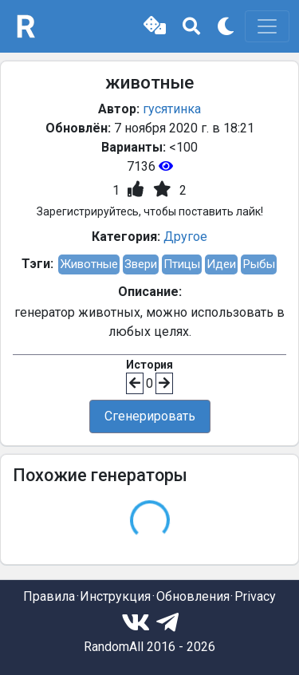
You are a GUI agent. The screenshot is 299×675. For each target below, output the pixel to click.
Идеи (221, 264)
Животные (89, 264)
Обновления (193, 596)
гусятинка (172, 108)
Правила (49, 596)
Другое (185, 236)
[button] (154, 26)
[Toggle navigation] (267, 26)
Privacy (255, 596)
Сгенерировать (149, 416)
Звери (140, 264)
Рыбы (258, 264)
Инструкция (115, 596)
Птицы (181, 264)
